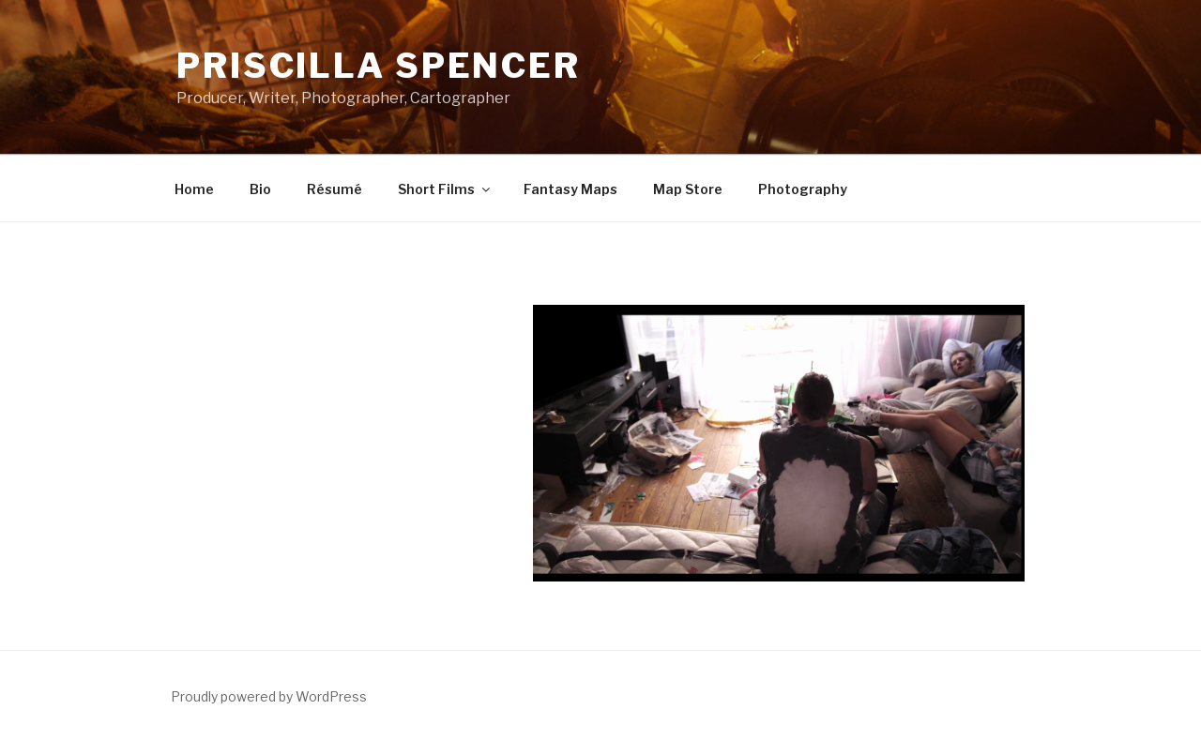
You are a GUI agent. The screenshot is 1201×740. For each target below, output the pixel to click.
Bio (260, 189)
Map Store (687, 189)
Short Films (445, 189)
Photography (802, 189)
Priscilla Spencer (378, 65)
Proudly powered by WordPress (269, 696)
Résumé (334, 189)
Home (194, 189)
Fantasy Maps (570, 189)
